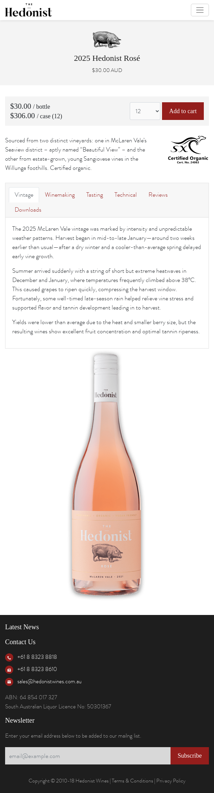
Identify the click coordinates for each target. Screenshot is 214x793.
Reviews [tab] (158, 194)
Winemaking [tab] (60, 194)
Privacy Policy (170, 781)
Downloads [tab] (28, 209)
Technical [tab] (125, 194)
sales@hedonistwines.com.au (49, 681)
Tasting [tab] (94, 194)
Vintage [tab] (24, 194)
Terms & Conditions (132, 781)
